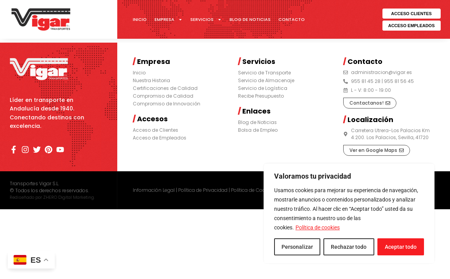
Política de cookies (317, 227)
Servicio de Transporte (264, 72)
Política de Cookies (253, 190)
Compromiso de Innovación (166, 103)
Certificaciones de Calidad (165, 88)
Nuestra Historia (151, 80)
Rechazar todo (349, 247)
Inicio (140, 19)
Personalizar (297, 247)
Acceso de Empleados (159, 137)
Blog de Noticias (250, 19)
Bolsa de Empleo (258, 130)
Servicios (206, 19)
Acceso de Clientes (155, 130)
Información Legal (154, 190)
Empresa (168, 19)
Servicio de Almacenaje (266, 80)
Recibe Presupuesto (261, 96)
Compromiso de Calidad (163, 96)
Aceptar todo (401, 247)
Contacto (291, 19)
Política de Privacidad (203, 190)
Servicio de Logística (262, 88)
